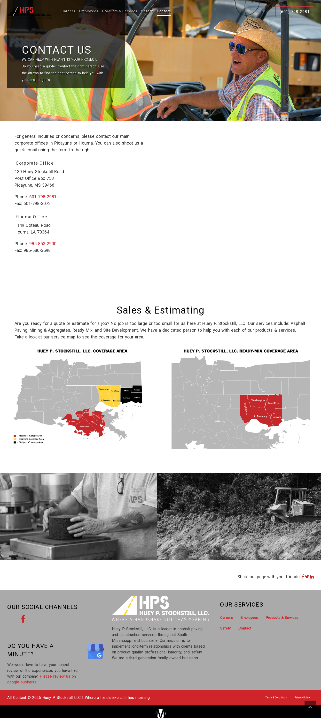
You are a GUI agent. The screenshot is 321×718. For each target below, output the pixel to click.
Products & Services (119, 11)
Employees (88, 11)
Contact (164, 11)
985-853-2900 (42, 243)
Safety (147, 11)
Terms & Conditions (276, 697)
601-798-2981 (42, 196)
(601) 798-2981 (295, 11)
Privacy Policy (302, 697)
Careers (68, 11)
